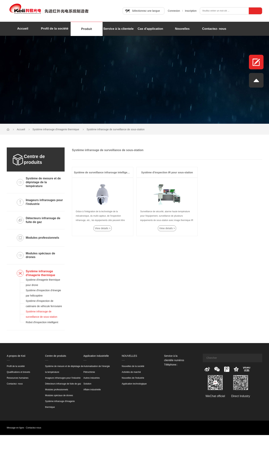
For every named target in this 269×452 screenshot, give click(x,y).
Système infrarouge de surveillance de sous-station (116, 129)
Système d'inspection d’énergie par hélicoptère (43, 293)
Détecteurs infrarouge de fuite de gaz (63, 383)
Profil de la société (54, 28)
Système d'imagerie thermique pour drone (43, 282)
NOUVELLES (129, 355)
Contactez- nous (214, 28)
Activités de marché (131, 372)
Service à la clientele (118, 28)
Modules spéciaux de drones (59, 395)
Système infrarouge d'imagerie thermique (56, 129)
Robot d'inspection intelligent (42, 322)
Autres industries (91, 378)
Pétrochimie (89, 372)
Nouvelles (182, 28)
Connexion (174, 11)
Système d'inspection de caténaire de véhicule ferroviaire (44, 303)
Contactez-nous (33, 427)
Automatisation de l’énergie (96, 366)
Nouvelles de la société (133, 366)
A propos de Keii (16, 355)
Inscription (191, 11)
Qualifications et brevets (18, 372)
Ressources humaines (17, 378)
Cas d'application (150, 28)
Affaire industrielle (92, 389)
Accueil (22, 28)
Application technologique (134, 383)
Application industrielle (96, 355)
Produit (86, 29)
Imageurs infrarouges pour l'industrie (62, 378)
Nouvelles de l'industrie (133, 378)
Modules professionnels (56, 389)
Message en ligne (15, 427)
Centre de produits (55, 355)
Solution (87, 383)
